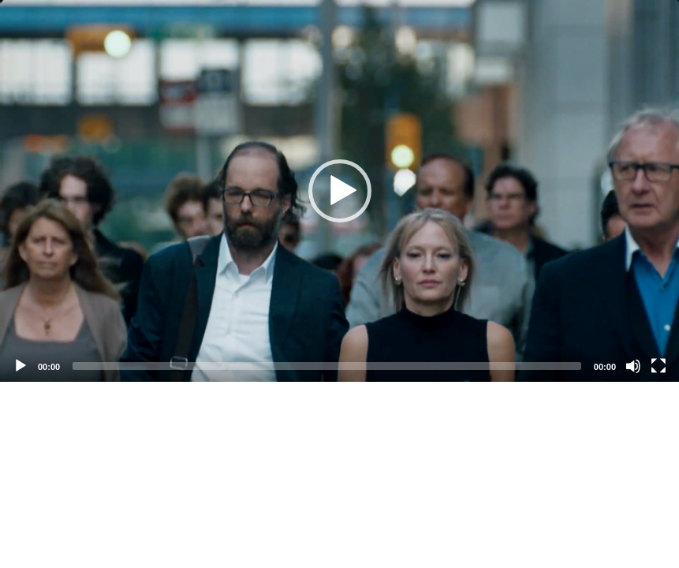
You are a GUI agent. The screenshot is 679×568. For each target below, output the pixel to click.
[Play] (20, 366)
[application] (339, 191)
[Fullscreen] (658, 366)
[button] (339, 190)
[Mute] (633, 366)
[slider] (327, 366)
